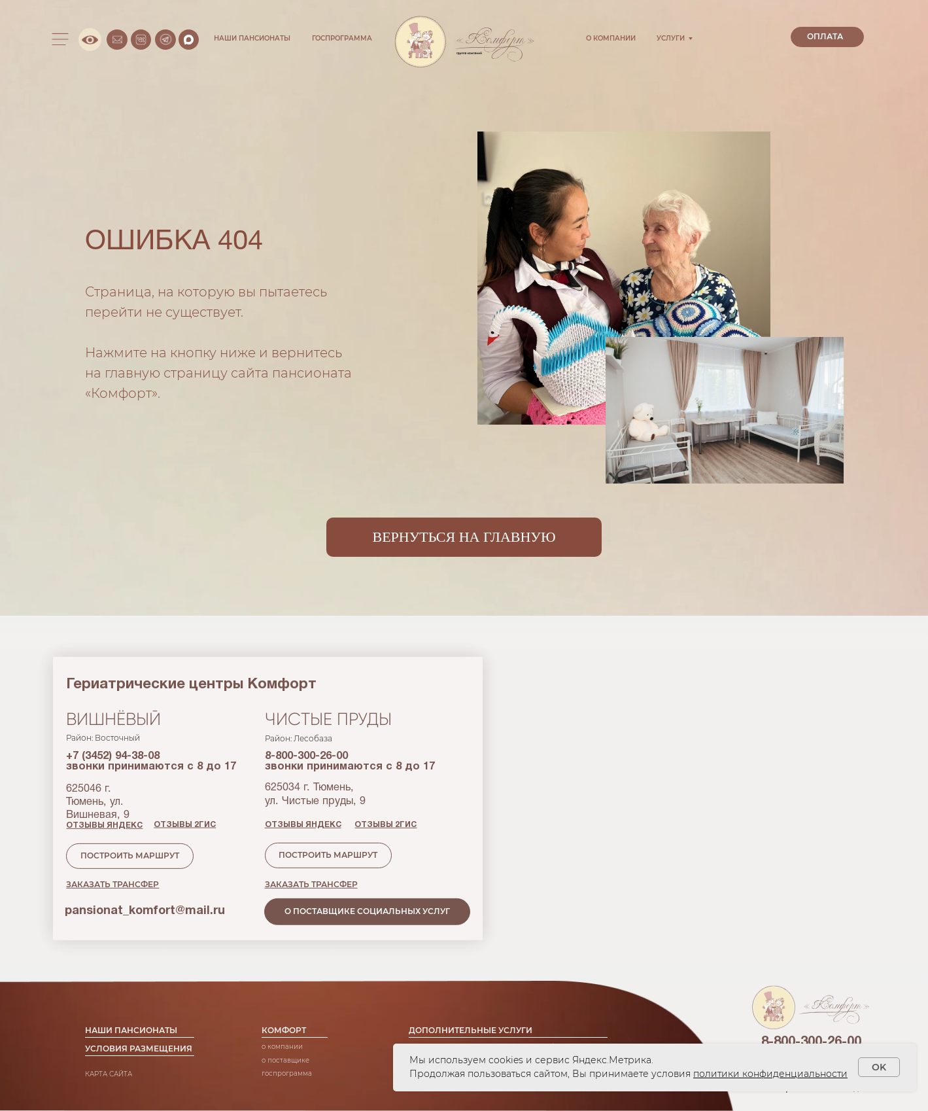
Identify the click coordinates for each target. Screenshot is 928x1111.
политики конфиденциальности (770, 1074)
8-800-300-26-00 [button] (811, 1005)
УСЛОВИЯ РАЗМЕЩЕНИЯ (138, 1022)
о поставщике (285, 1033)
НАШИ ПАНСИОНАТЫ (252, 38)
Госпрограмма (287, 1046)
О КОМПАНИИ (611, 38)
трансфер (547, 1020)
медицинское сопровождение (461, 1020)
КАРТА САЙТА (108, 1047)
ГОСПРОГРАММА (342, 38)
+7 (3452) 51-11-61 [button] (811, 1032)
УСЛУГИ (671, 38)
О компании (282, 1020)
